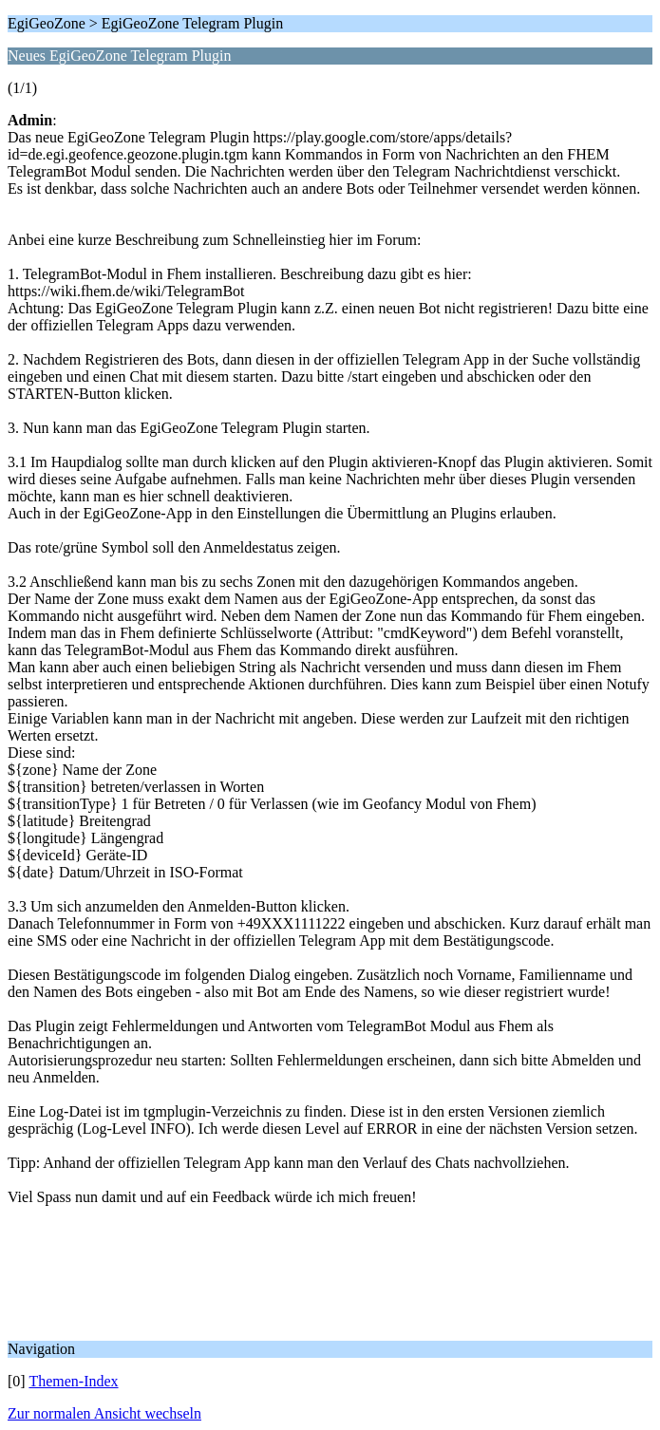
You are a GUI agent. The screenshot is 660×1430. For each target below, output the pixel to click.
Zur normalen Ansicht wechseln (104, 1413)
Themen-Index (73, 1381)
